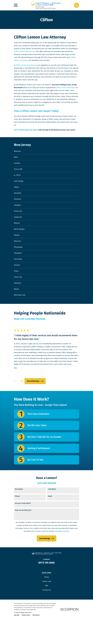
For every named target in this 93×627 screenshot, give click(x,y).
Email (50, 504)
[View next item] (21, 389)
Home (46, 585)
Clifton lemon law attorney (24, 51)
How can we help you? (23, 518)
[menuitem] (46, 151)
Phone (17, 504)
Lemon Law (46, 589)
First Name (19, 497)
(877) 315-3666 (46, 570)
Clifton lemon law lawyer (65, 88)
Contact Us (46, 598)
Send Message (46, 546)
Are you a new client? (23, 511)
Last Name (52, 497)
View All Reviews (35, 389)
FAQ (46, 593)
